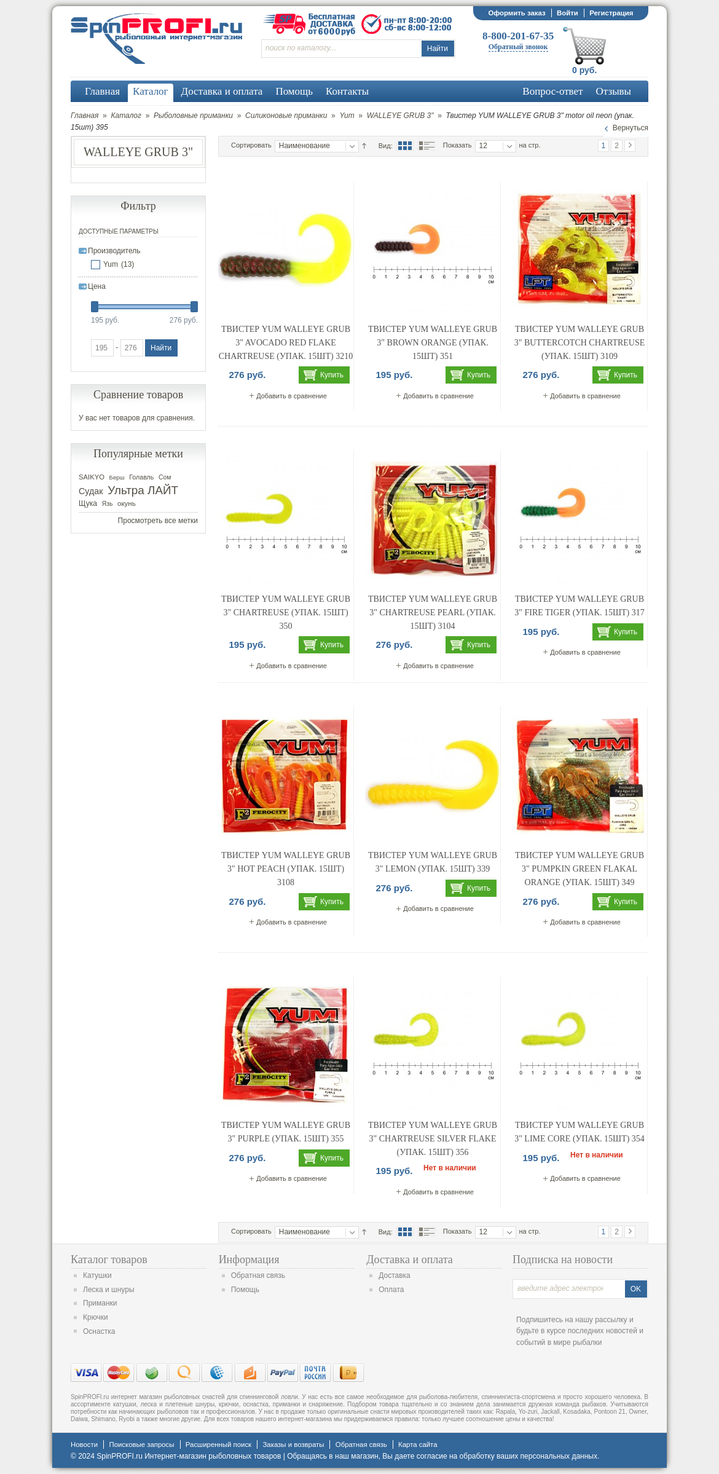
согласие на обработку (456, 1456)
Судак (91, 491)
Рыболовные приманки (193, 115)
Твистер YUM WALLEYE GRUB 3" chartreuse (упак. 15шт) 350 (285, 612)
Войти (567, 13)
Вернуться (630, 128)
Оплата (391, 1289)
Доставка (395, 1275)
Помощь (245, 1289)
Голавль (141, 477)
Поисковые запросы (141, 1444)
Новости (84, 1444)
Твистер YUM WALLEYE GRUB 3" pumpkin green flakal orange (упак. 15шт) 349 (579, 868)
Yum (346, 115)
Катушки (97, 1275)
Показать (457, 145)
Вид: (386, 145)
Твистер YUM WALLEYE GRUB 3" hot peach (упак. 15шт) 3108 (285, 868)
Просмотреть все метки (158, 520)
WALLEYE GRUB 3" (400, 115)
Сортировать (251, 145)
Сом (165, 477)
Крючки (95, 1317)
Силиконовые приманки (286, 115)
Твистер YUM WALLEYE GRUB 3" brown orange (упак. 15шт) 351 (432, 342)
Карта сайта (417, 1444)
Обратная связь (258, 1275)
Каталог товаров (109, 1259)
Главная (84, 115)
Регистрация (611, 13)
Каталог (126, 115)
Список (426, 145)
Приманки (100, 1303)
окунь (126, 503)
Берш (117, 477)
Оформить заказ (516, 13)
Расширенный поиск (218, 1444)
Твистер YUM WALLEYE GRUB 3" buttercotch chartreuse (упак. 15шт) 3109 (579, 342)
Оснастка (99, 1331)
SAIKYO (91, 477)
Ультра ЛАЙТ (143, 490)
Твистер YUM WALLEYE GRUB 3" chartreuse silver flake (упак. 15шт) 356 (432, 1138)
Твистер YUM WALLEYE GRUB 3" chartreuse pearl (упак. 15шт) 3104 (432, 612)
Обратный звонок (518, 46)
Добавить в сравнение (291, 396)
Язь (107, 503)
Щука (88, 503)
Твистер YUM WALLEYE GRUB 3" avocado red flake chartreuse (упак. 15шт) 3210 (286, 342)
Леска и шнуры (109, 1289)
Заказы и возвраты (293, 1444)
